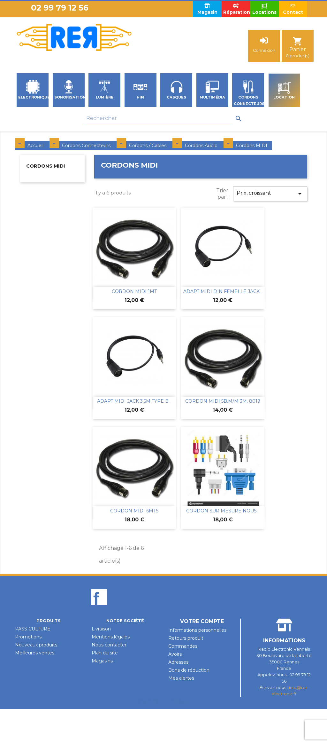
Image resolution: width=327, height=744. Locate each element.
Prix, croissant (270, 194)
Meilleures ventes (34, 653)
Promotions (28, 637)
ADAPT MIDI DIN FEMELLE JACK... (222, 291)
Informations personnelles (197, 630)
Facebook (99, 608)
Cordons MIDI (45, 166)
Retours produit (185, 638)
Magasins (102, 661)
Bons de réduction (188, 670)
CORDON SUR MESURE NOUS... (223, 511)
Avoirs (175, 654)
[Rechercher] (157, 118)
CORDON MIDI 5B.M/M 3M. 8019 (222, 401)
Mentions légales (111, 637)
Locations (264, 9)
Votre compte (202, 621)
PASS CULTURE (32, 629)
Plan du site (105, 653)
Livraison (101, 629)
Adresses (178, 662)
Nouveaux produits (36, 645)
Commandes (182, 646)
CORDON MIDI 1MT (134, 291)
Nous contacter (109, 645)
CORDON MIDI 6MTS (134, 511)
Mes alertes (181, 678)
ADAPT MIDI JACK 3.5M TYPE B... (134, 401)
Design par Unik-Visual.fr (163, 700)
